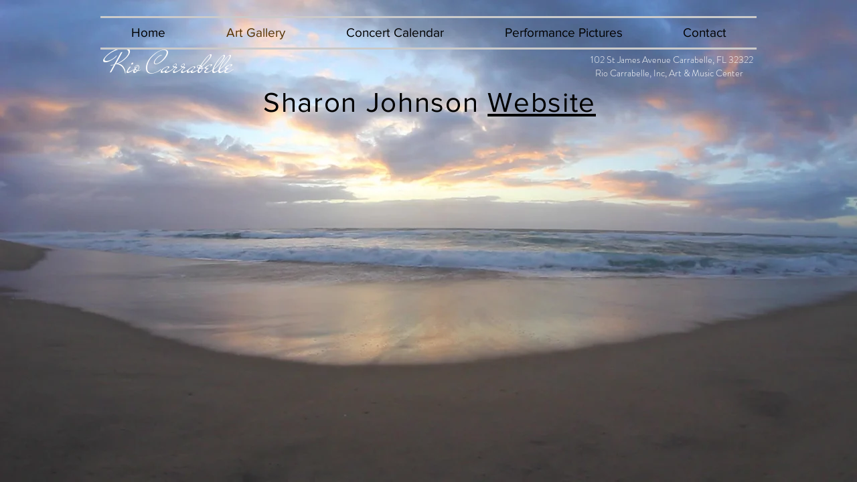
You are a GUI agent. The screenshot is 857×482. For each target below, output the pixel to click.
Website (541, 102)
